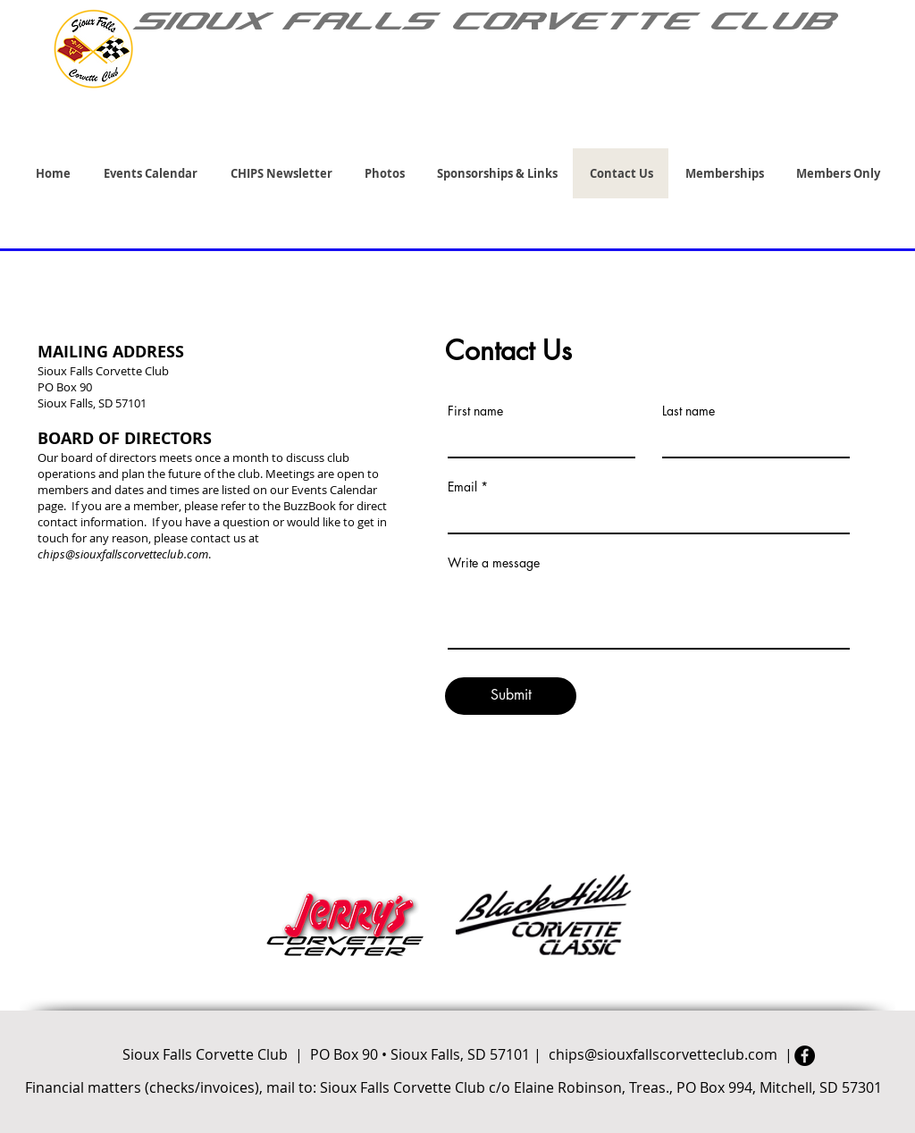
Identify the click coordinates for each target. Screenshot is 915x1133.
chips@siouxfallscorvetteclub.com (123, 554)
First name (475, 411)
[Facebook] (804, 1055)
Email (462, 487)
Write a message (494, 563)
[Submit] (510, 696)
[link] (880, 123)
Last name (688, 411)
